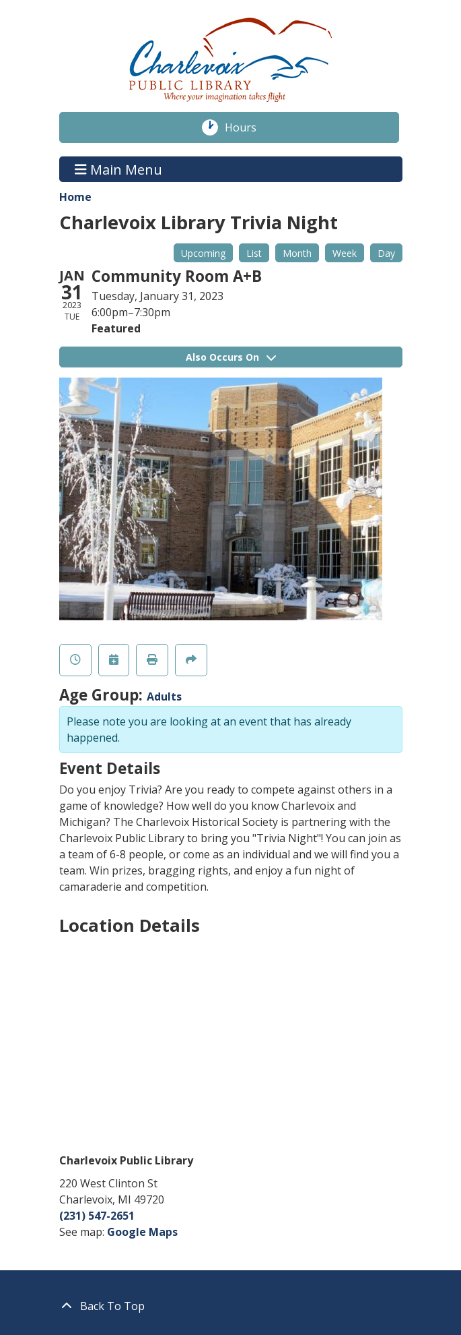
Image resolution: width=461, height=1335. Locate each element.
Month (297, 253)
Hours (247, 127)
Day (386, 253)
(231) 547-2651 (97, 1215)
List (254, 253)
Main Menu (118, 169)
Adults (164, 696)
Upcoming (203, 253)
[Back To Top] (230, 1306)
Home (75, 196)
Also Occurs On (231, 357)
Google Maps (142, 1231)
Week (344, 253)
